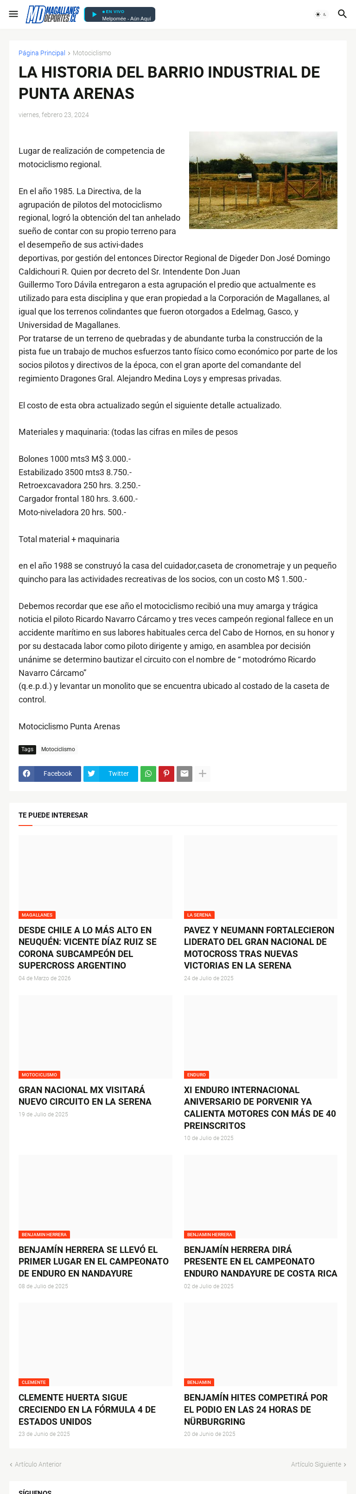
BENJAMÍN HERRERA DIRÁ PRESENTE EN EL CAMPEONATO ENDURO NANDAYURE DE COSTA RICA (260, 1262)
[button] (12, 14)
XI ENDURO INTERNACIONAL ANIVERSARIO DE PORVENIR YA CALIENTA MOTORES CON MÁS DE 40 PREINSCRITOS (260, 1108)
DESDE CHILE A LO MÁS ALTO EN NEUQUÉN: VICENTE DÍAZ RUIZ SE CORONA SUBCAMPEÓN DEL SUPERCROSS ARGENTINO (88, 948)
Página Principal (42, 53)
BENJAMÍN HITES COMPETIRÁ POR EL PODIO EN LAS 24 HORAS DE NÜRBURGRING (256, 1409)
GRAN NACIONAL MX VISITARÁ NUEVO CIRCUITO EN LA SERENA (85, 1096)
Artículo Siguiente (316, 1464)
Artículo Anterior (38, 1464)
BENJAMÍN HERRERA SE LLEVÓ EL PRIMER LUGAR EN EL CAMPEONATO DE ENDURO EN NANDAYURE (94, 1262)
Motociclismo (92, 53)
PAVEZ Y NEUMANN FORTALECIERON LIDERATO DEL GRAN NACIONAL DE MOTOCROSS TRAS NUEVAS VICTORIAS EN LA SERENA (259, 948)
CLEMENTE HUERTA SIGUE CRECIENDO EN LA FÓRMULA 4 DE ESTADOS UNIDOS (87, 1409)
